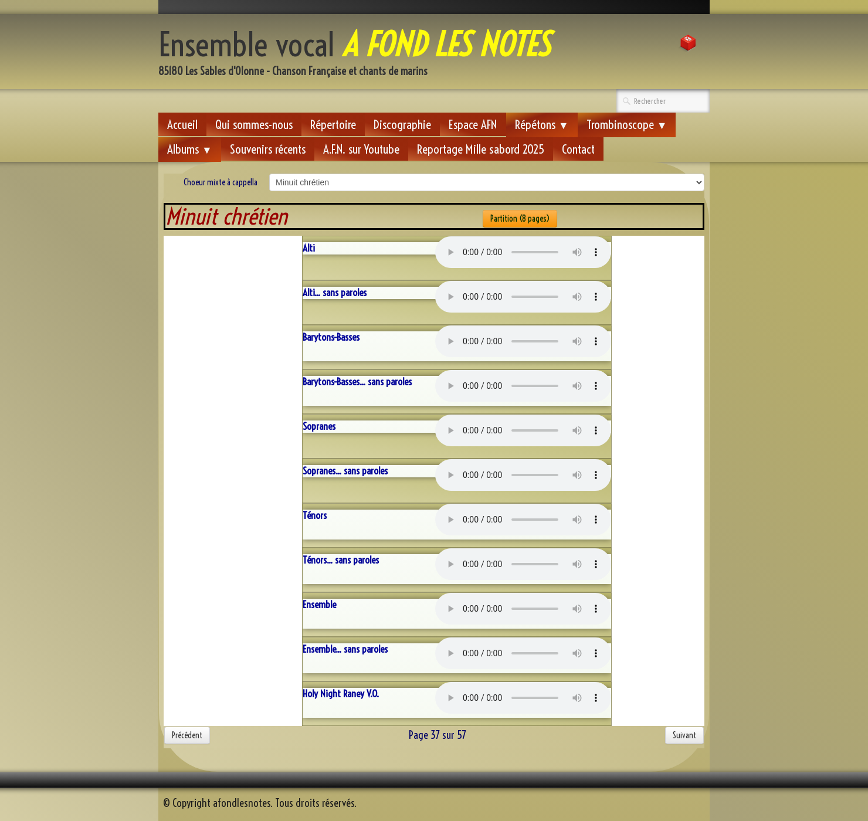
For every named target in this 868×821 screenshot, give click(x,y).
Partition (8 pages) (520, 218)
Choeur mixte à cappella (220, 182)
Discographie (402, 124)
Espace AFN (473, 124)
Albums (189, 149)
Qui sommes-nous (254, 124)
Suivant (684, 735)
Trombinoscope (626, 124)
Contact (578, 149)
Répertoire (333, 124)
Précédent (187, 735)
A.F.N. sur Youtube (361, 149)
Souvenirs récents (268, 149)
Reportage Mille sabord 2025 (480, 149)
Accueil (182, 124)
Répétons (542, 124)
